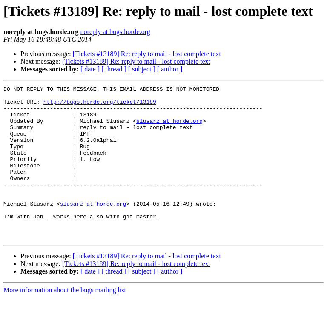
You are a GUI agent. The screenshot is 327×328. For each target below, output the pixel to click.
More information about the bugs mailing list (64, 320)
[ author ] (170, 69)
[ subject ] (141, 69)
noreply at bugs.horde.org (115, 31)
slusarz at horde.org (169, 128)
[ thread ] (113, 69)
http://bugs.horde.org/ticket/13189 (99, 105)
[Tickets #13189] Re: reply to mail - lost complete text (147, 53)
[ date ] (90, 69)
